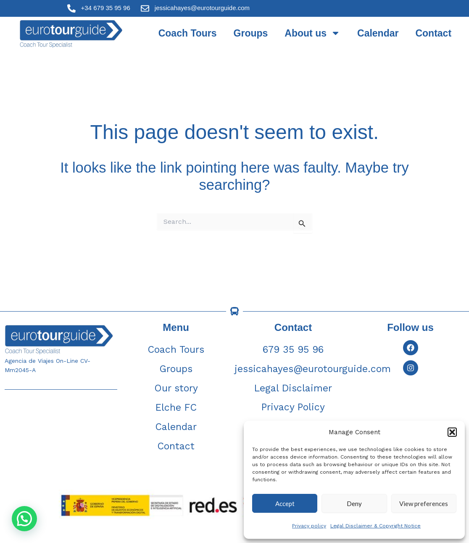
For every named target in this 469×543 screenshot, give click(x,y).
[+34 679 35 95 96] (71, 8)
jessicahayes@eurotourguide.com (202, 7)
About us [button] (312, 33)
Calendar (377, 33)
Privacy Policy (293, 407)
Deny (354, 503)
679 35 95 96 (293, 349)
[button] (452, 432)
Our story (176, 388)
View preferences (423, 503)
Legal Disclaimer (293, 388)
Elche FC (176, 407)
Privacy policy (309, 526)
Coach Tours (187, 33)
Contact (433, 33)
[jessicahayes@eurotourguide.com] (145, 8)
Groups (251, 33)
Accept (285, 503)
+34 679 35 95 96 (105, 7)
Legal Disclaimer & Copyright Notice (375, 526)
